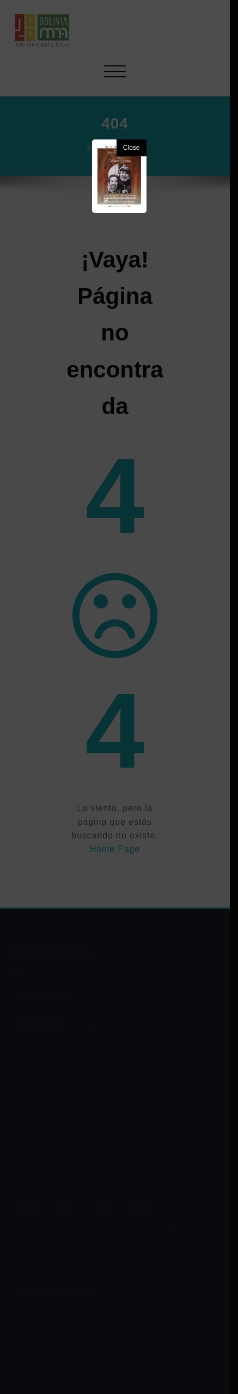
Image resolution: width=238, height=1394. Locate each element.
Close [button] (131, 147)
